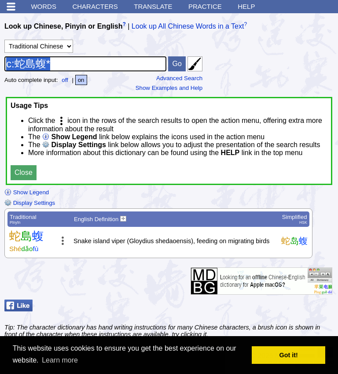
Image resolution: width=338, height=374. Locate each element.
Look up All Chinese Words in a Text (188, 26)
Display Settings (29, 203)
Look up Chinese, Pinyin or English (63, 26)
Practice (205, 6)
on (81, 80)
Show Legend (26, 192)
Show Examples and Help (169, 88)
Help (246, 6)
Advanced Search (179, 78)
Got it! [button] (288, 355)
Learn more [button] (60, 360)
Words (43, 6)
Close (24, 172)
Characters (95, 6)
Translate (153, 6)
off (65, 80)
